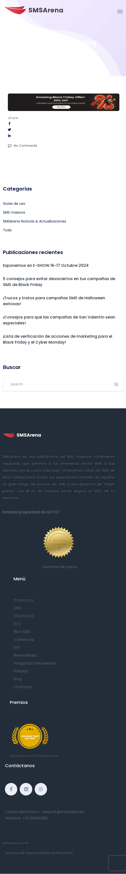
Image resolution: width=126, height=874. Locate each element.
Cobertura (24, 639)
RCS (17, 624)
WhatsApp (24, 616)
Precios (21, 671)
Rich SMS (22, 632)
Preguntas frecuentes (35, 663)
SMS (17, 608)
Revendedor (25, 655)
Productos (23, 600)
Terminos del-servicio (21, 853)
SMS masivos (14, 212)
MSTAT (53, 512)
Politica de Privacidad (56, 853)
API (17, 647)
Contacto (23, 687)
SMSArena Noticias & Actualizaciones (34, 221)
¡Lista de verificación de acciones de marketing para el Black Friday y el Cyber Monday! (57, 339)
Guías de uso (14, 203)
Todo (7, 230)
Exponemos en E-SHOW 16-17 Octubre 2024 (46, 265)
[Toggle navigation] (120, 12)
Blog (18, 679)
